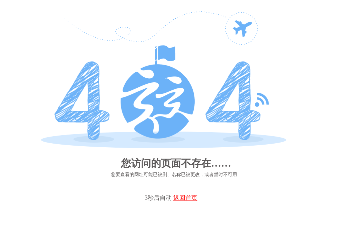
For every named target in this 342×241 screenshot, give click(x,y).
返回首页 (185, 197)
